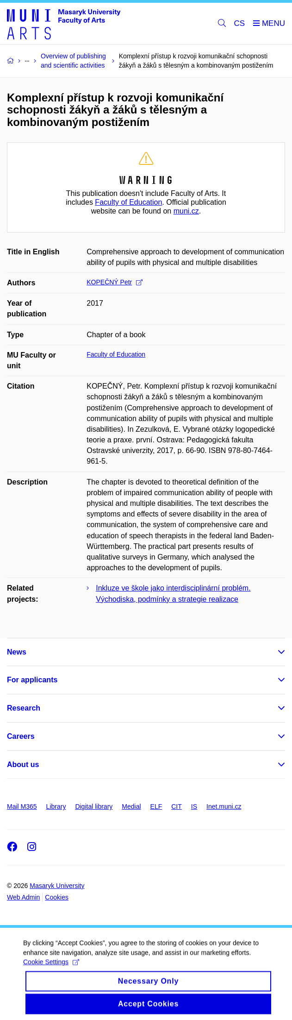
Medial (131, 806)
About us (23, 764)
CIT (176, 806)
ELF (156, 806)
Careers (21, 736)
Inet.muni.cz (223, 806)
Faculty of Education (128, 202)
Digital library (93, 806)
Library (56, 806)
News (16, 652)
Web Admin (23, 897)
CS (239, 23)
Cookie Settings (51, 967)
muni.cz (186, 211)
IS (194, 806)
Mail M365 (22, 806)
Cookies (56, 897)
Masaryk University (57, 885)
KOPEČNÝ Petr (115, 282)
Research (23, 708)
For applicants (32, 680)
